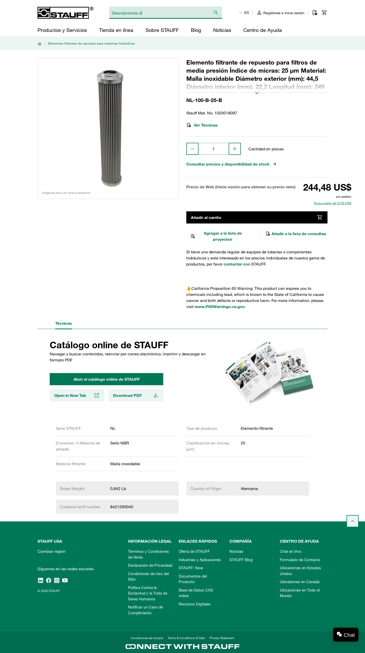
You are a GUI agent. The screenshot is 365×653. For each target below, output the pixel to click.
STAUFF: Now (191, 567)
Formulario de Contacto (300, 559)
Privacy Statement (222, 638)
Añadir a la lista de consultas (295, 233)
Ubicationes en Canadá (299, 581)
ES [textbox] (246, 12)
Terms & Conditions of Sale (186, 638)
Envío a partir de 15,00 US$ (332, 203)
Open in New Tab (77, 395)
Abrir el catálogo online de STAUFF (107, 379)
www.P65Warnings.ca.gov (220, 306)
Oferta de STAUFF (194, 551)
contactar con (237, 264)
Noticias (236, 551)
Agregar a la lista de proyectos (216, 236)
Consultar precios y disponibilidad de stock (231, 164)
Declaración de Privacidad (150, 565)
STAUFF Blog (241, 559)
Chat (349, 635)
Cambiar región (52, 551)
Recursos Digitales (195, 604)
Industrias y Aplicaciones (200, 559)
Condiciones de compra (147, 638)
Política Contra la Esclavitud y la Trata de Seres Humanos (147, 593)
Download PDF (136, 395)
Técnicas (63, 323)
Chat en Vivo (290, 551)
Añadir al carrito (257, 217)
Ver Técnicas (202, 125)
